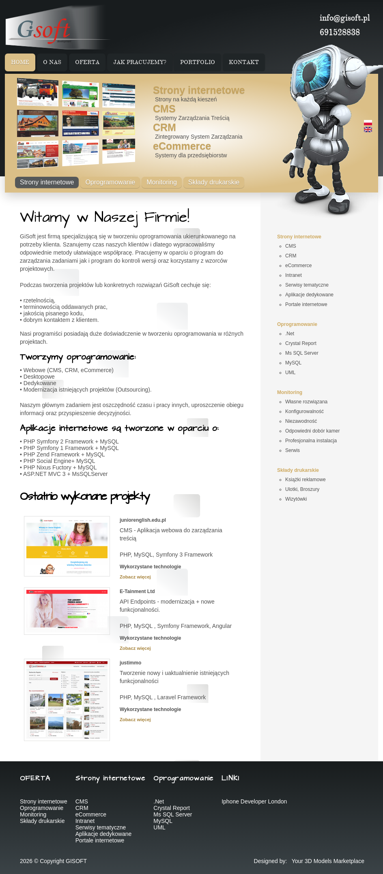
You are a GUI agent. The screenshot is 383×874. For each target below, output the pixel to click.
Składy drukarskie (213, 182)
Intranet (85, 821)
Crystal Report (171, 808)
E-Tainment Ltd (137, 591)
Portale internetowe (100, 840)
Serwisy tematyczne (100, 827)
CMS (164, 108)
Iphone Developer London (254, 801)
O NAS (52, 62)
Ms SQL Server (172, 814)
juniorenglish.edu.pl (143, 520)
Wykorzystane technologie (150, 567)
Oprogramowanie (110, 182)
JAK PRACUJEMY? (139, 62)
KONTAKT (244, 62)
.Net (158, 801)
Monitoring (161, 182)
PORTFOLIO (197, 62)
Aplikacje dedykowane (103, 834)
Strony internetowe (199, 90)
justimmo (130, 663)
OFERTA (87, 62)
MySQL (162, 821)
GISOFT (76, 861)
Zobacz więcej (135, 576)
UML (159, 827)
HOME (20, 62)
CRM (164, 127)
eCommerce (182, 146)
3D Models (318, 861)
